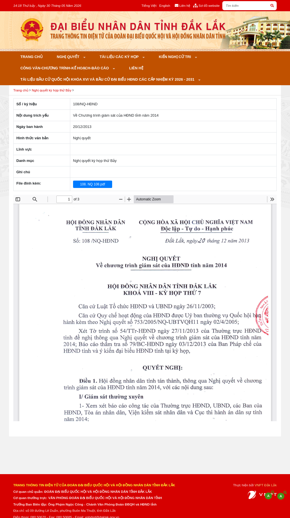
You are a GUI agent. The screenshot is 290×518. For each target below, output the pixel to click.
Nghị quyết (68, 57)
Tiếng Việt (149, 5)
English (164, 5)
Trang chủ (31, 57)
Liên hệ (136, 68)
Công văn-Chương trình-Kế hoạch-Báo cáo (65, 68)
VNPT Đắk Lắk (266, 485)
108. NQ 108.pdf (92, 184)
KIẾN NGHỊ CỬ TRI (175, 57)
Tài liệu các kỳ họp (120, 57)
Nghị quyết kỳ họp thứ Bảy (51, 90)
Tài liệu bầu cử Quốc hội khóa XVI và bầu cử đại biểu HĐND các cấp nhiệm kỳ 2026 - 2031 (107, 79)
